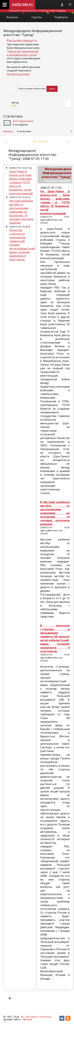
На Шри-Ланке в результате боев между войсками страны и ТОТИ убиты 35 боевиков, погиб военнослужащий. (21, 180)
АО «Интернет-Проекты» (36, 1016)
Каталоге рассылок (18, 74)
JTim (13, 105)
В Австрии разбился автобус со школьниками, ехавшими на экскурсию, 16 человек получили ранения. (21, 210)
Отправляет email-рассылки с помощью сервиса (37, 10)
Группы (40, 15)
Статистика (12, 116)
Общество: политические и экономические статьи (23, 53)
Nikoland (27, 1019)
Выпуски (15, 15)
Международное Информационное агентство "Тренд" (32, 33)
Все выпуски (40, 141)
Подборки (63, 15)
